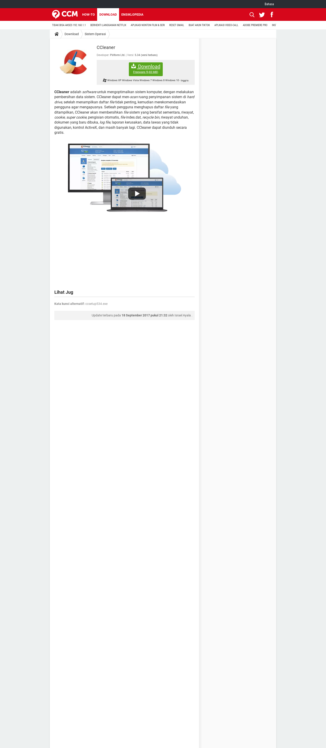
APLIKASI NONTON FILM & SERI (148, 25)
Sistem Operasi (95, 34)
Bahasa (269, 4)
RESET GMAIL (176, 25)
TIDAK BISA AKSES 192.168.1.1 (69, 25)
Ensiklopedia (132, 14)
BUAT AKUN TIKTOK (199, 25)
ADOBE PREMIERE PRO (255, 25)
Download (108, 14)
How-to (88, 14)
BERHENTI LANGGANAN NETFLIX (108, 25)
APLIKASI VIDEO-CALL (226, 25)
